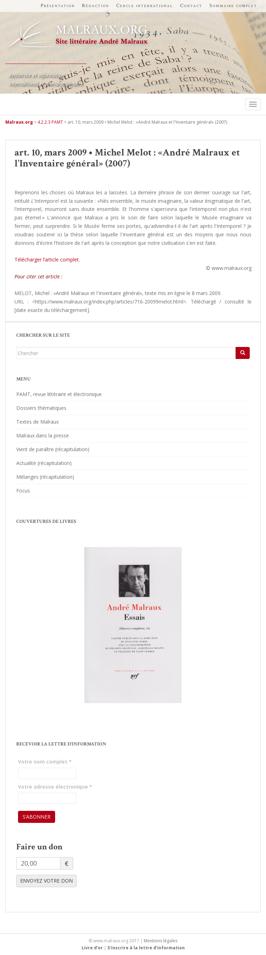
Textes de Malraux (37, 421)
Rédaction (95, 5)
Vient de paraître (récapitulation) (52, 449)
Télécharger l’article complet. (47, 259)
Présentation (58, 5)
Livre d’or (92, 948)
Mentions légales (160, 941)
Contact (191, 5)
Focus (23, 490)
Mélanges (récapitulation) (45, 476)
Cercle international (144, 5)
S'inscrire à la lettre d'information (146, 948)
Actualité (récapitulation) (44, 463)
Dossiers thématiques (41, 408)
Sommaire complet (233, 5)
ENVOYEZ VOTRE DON (46, 880)
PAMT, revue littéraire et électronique (59, 394)
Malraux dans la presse (42, 435)
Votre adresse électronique (55, 786)
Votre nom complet (45, 761)
